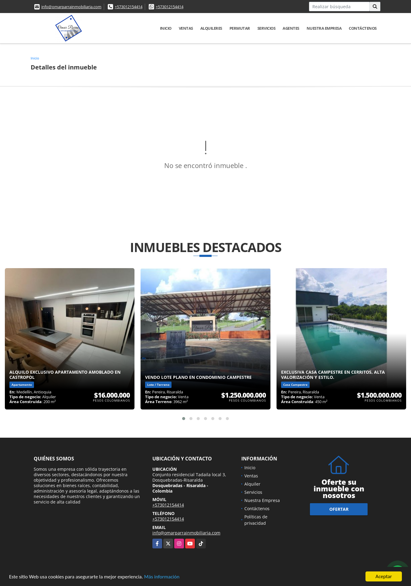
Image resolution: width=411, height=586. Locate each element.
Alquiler (252, 484)
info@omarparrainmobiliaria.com (71, 6)
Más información (161, 577)
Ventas (186, 28)
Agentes (291, 28)
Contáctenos (363, 28)
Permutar (239, 28)
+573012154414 (128, 6)
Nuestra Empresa (324, 28)
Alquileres (211, 28)
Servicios (266, 28)
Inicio (166, 28)
